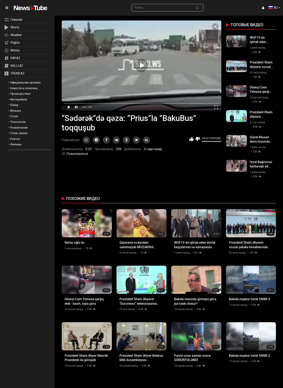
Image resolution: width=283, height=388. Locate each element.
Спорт (14, 116)
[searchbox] (161, 7)
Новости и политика (24, 88)
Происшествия (20, 94)
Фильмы (16, 144)
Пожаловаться (75, 154)
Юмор (14, 105)
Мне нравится (191, 139)
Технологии (18, 122)
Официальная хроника (25, 82)
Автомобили (18, 99)
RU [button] (273, 7)
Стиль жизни (19, 133)
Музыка (15, 110)
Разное (15, 139)
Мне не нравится (198, 139)
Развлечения (19, 127)
